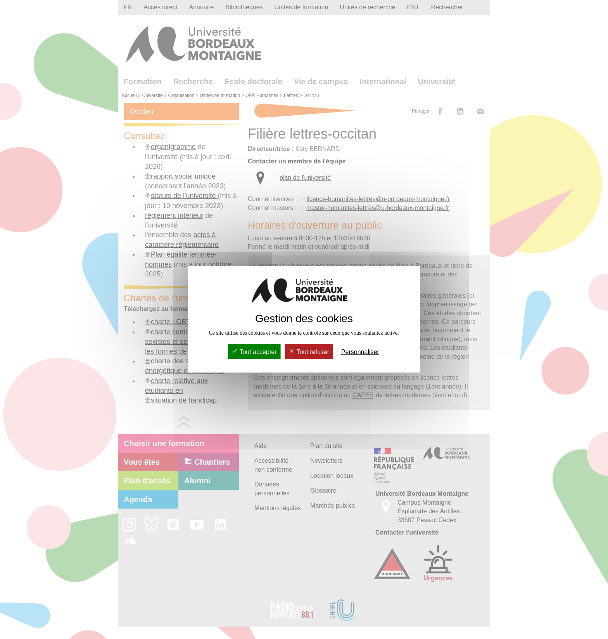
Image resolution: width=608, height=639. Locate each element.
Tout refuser (308, 352)
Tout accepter (253, 352)
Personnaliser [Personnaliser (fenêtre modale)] (360, 352)
